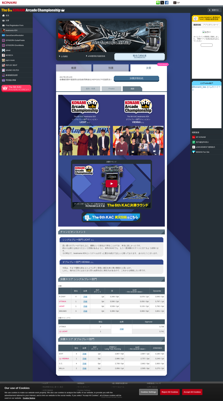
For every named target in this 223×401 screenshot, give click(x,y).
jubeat (8, 50)
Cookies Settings (148, 394)
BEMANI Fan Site (202, 152)
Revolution (15, 35)
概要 (73, 67)
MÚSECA (9, 55)
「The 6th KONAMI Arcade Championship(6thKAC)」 (33, 10)
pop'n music (10, 60)
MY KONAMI (201, 137)
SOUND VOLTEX (12, 70)
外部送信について (154, 384)
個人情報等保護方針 (120, 384)
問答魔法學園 (11, 80)
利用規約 (81, 384)
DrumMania (15, 45)
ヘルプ (45, 384)
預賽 (110, 67)
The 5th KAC (20, 88)
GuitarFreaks (15, 40)
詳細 (85, 297)
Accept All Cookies (192, 394)
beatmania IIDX (11, 30)
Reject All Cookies (170, 394)
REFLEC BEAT (11, 65)
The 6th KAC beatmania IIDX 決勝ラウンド (111, 187)
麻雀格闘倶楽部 (12, 75)
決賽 (148, 67)
